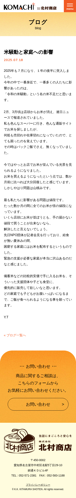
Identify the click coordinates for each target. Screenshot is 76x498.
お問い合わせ (38, 404)
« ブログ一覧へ (15, 335)
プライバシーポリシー (38, 484)
